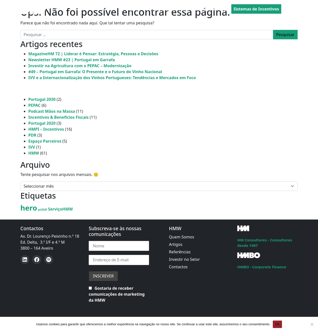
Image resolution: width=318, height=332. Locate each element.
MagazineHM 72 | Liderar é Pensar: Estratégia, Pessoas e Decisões (93, 53)
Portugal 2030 (42, 99)
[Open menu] (293, 9)
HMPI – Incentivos (46, 129)
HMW (33, 153)
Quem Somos (181, 237)
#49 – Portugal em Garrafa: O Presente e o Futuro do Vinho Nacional (95, 71)
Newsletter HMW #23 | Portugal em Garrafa (71, 59)
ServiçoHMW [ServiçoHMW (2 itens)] (60, 209)
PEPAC (133, 9)
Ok (277, 324)
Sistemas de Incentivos (256, 9)
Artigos (175, 244)
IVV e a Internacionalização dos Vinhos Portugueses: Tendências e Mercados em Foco (112, 77)
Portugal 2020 (42, 123)
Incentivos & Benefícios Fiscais (58, 117)
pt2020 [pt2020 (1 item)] (42, 209)
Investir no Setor (184, 259)
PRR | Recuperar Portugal (204, 9)
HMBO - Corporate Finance (261, 266)
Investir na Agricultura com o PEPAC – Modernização (79, 65)
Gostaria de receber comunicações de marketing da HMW (117, 294)
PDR (32, 135)
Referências (180, 252)
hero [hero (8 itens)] (28, 208)
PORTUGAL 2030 (159, 9)
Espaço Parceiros (44, 141)
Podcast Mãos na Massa (51, 111)
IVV (31, 147)
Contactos (178, 267)
